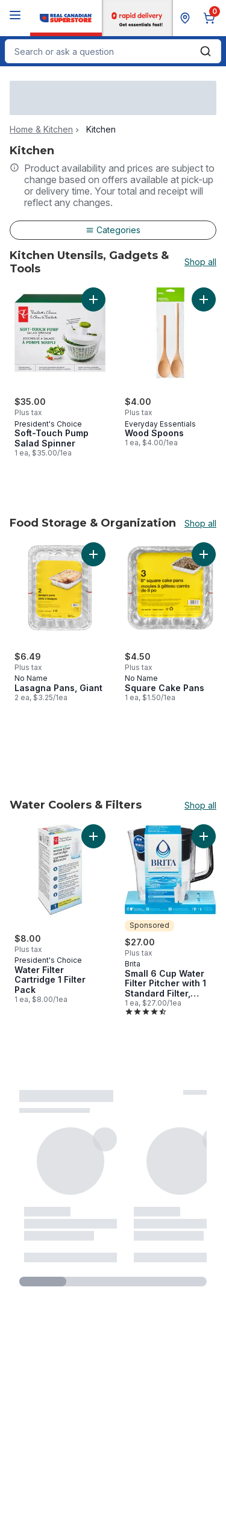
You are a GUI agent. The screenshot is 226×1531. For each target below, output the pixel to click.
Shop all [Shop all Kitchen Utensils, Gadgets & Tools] (200, 262)
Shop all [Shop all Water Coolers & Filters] (200, 805)
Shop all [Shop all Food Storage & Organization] (200, 523)
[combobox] (113, 51)
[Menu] (15, 15)
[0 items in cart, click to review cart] (211, 18)
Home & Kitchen (41, 129)
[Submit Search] (205, 51)
